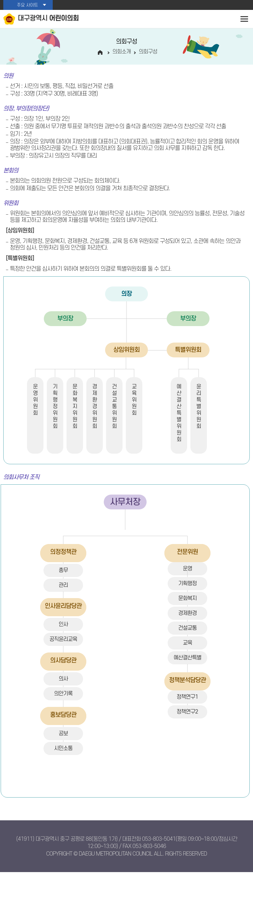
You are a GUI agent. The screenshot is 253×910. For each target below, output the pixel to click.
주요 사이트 (27, 5)
